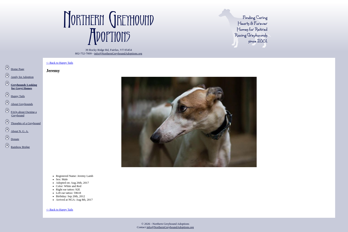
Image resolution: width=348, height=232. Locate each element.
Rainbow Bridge (20, 147)
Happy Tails (18, 96)
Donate (15, 139)
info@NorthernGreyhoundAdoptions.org (118, 53)
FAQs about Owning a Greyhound (24, 113)
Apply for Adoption (22, 77)
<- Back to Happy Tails (59, 62)
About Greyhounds (22, 104)
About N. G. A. (19, 131)
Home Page (17, 69)
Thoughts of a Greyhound (26, 123)
